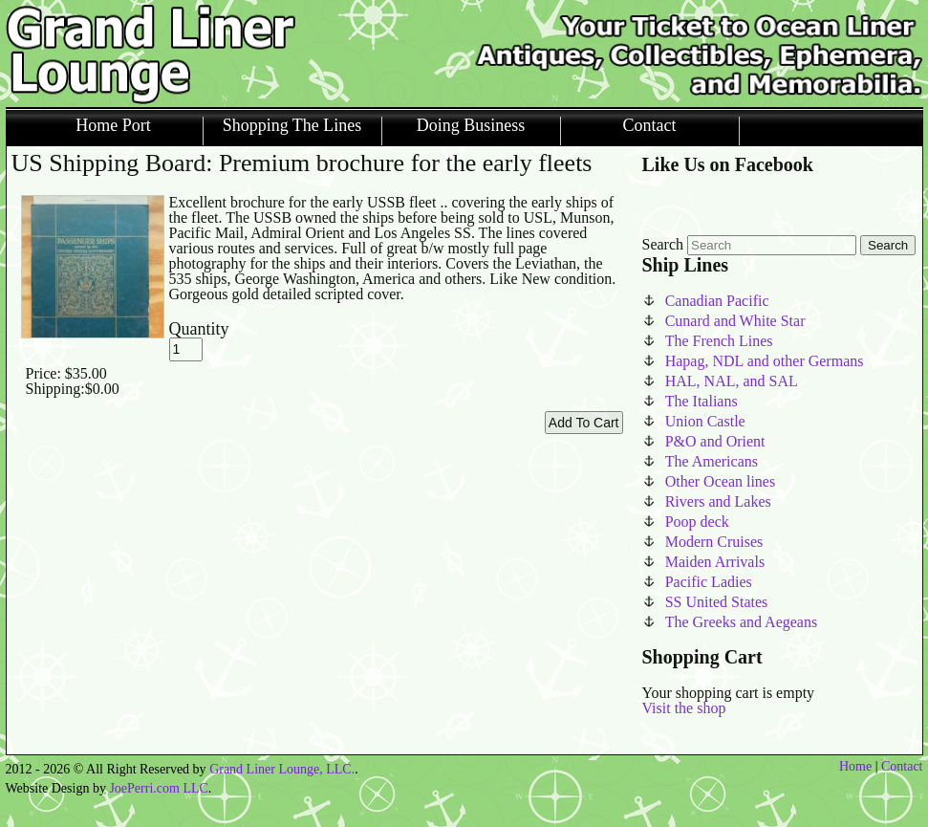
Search (663, 244)
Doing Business (471, 126)
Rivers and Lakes (718, 501)
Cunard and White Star (735, 321)
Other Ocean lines (720, 481)
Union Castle (705, 421)
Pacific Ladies (708, 582)
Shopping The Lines (292, 126)
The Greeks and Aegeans (741, 622)
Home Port (113, 126)
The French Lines (719, 341)
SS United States (716, 602)
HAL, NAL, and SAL (731, 381)
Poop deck (697, 521)
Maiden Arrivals (715, 562)
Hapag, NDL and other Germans (764, 361)
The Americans (711, 461)
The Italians (701, 401)
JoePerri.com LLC (158, 788)
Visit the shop (684, 708)
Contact (650, 126)
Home (855, 766)
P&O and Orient (715, 441)
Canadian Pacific (717, 301)
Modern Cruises (714, 541)
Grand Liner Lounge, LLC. (282, 769)
